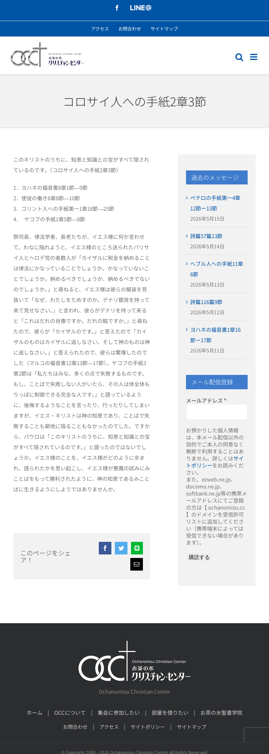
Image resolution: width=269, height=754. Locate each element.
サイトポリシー (148, 726)
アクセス (109, 726)
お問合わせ (75, 726)
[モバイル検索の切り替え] (239, 57)
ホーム (34, 712)
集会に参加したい (119, 712)
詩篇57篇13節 (206, 236)
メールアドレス (206, 400)
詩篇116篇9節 (206, 301)
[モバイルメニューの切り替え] (254, 57)
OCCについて (70, 712)
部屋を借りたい (170, 712)
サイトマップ (191, 726)
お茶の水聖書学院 (221, 712)
